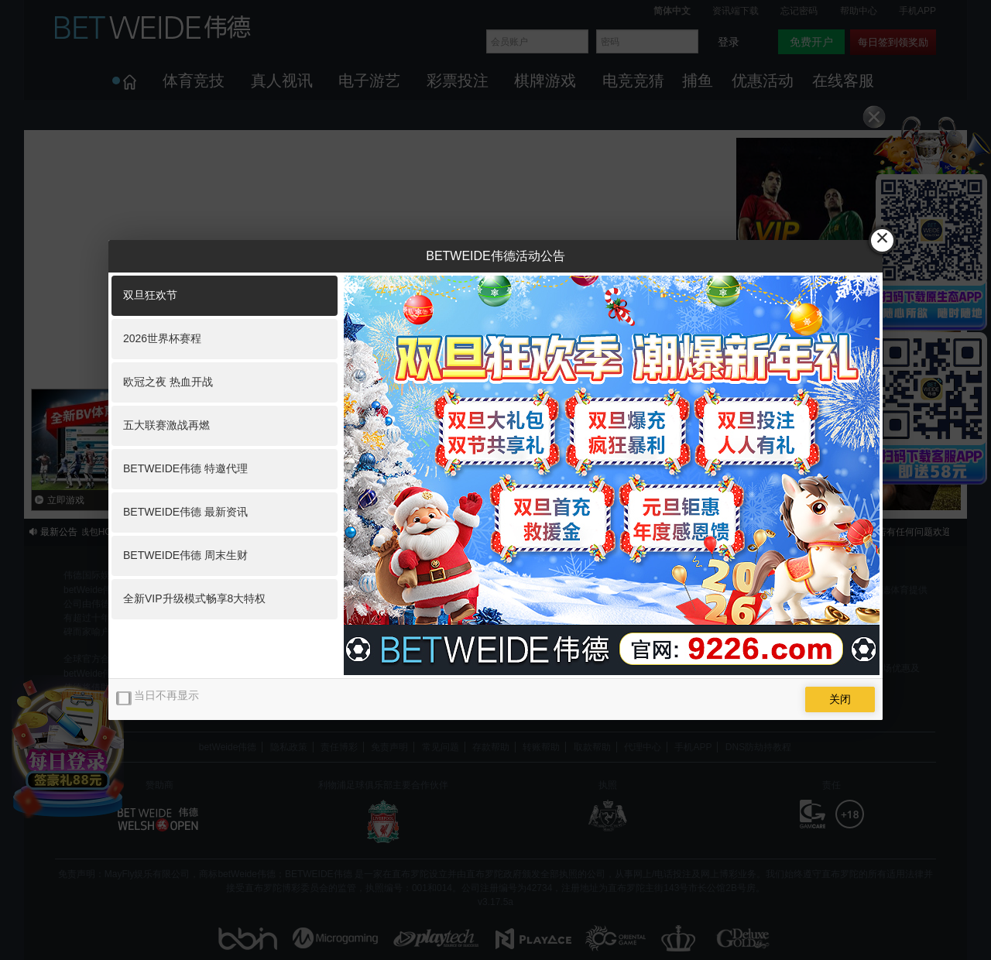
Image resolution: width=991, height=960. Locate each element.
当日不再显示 (166, 695)
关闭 (840, 699)
